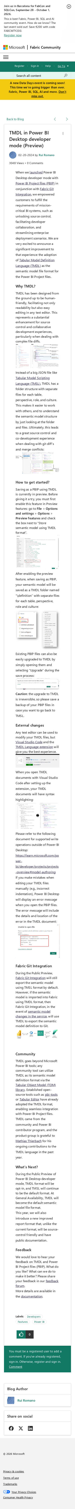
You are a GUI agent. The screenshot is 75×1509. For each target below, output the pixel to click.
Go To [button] (61, 66)
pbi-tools (51, 1094)
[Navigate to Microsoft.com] (14, 47)
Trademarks (10, 1484)
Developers (34, 1316)
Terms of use (11, 1477)
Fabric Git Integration (31, 978)
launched (36, 172)
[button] (63, 133)
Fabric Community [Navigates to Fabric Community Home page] (45, 47)
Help (48, 65)
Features (23, 1321)
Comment (15, 1367)
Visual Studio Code (29, 742)
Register (19, 65)
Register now (13, 35)
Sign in (35, 65)
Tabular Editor (30, 1099)
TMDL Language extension (34, 747)
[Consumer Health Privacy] (37, 1497)
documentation (31, 1296)
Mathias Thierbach (29, 1141)
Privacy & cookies (13, 1471)
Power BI (39, 1321)
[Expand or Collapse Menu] (6, 57)
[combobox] (42, 75)
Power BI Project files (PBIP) (35, 183)
